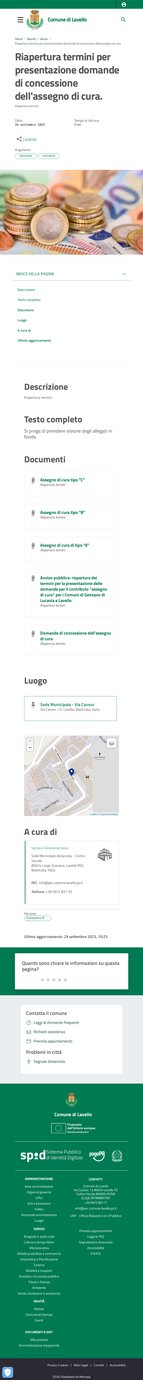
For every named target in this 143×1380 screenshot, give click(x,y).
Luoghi (39, 1220)
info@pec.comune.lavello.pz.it (95, 1208)
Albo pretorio (39, 1339)
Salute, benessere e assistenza (39, 1293)
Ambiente (39, 1287)
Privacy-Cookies (57, 1365)
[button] (123, 4)
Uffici (39, 1197)
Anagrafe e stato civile (39, 1236)
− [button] (30, 748)
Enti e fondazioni (39, 1203)
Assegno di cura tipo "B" (62, 512)
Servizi (39, 1228)
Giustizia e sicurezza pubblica (39, 1276)
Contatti (96, 1179)
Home (19, 39)
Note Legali (81, 1365)
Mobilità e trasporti (39, 1270)
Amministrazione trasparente (39, 1345)
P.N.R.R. (96, 1253)
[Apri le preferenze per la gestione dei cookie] (7, 1372)
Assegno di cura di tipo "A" (64, 545)
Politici (38, 1209)
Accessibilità (95, 1247)
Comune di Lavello (67, 19)
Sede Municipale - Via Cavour (67, 704)
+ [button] (30, 741)
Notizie (39, 1308)
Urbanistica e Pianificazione (39, 1259)
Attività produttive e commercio (39, 1253)
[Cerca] (123, 19)
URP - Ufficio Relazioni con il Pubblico (95, 1215)
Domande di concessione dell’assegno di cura (75, 636)
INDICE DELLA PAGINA (35, 274)
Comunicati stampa (38, 1314)
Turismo (39, 1264)
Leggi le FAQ (95, 1236)
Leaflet (92, 814)
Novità (31, 39)
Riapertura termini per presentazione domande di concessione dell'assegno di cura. (68, 43)
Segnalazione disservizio (96, 1242)
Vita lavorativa (39, 1247)
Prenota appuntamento (95, 1230)
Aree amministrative (39, 1186)
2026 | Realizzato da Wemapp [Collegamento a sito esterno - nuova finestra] (71, 1377)
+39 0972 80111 (96, 1202)
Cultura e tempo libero (39, 1242)
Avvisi (44, 39)
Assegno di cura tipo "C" (62, 479)
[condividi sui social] (26, 139)
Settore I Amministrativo (50, 848)
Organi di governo (39, 1192)
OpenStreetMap (109, 814)
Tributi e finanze (39, 1281)
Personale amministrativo (39, 1214)
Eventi (39, 1320)
